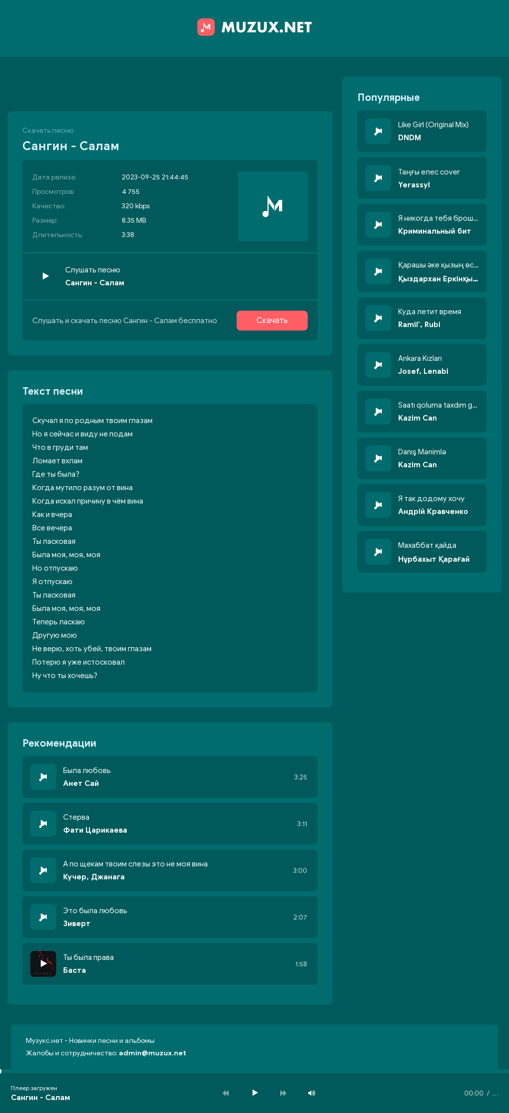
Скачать (272, 321)
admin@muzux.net (152, 1053)
